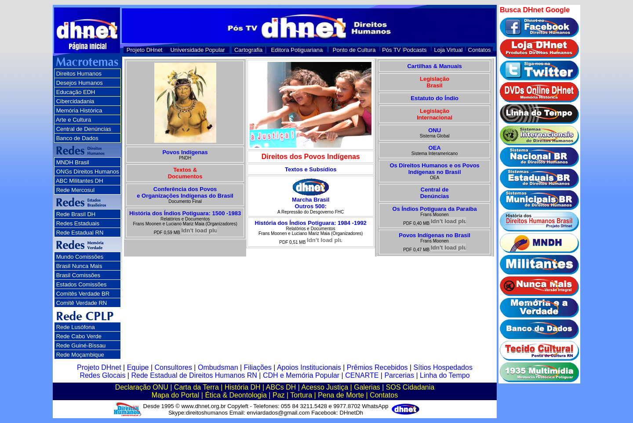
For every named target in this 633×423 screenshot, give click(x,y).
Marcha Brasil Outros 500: (310, 203)
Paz (279, 395)
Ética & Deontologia (236, 395)
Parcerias (399, 375)
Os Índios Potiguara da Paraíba (435, 209)
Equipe (138, 367)
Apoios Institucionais (309, 367)
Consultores (173, 367)
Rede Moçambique (80, 354)
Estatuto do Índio (434, 98)
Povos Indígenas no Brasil (434, 235)
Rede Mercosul (75, 190)
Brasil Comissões (78, 275)
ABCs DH (281, 387)
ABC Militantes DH (79, 180)
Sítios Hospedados (443, 367)
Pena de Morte (341, 395)
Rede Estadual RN (80, 232)
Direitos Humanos (79, 73)
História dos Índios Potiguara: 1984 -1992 (311, 223)
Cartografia (248, 50)
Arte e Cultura (73, 119)
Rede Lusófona (75, 327)
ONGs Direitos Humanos (87, 171)
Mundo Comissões (80, 256)
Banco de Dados (77, 138)
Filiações (258, 367)
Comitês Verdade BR (82, 293)
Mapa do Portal (176, 395)
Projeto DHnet (145, 50)
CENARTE (361, 375)
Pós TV (391, 50)
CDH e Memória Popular (301, 375)
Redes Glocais (102, 375)
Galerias (367, 387)
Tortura (301, 395)
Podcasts (414, 50)
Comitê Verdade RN (81, 303)
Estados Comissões (81, 284)
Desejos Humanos (79, 83)
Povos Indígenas (184, 152)
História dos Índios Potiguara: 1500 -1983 (185, 213)
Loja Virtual (448, 50)
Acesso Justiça (324, 387)
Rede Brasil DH (76, 214)
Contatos (479, 50)
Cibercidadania (75, 101)
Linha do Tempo (445, 375)
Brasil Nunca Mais (79, 266)
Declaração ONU (141, 387)
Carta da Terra (196, 387)
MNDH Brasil (72, 162)
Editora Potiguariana (297, 50)
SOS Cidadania (410, 387)
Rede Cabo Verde (79, 336)
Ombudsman (218, 367)
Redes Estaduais (77, 223)
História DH (243, 387)
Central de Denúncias (83, 129)
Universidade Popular (197, 50)
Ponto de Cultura (354, 50)
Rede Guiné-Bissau (81, 345)
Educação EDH (75, 92)
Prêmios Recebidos (377, 367)
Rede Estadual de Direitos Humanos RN (194, 375)
